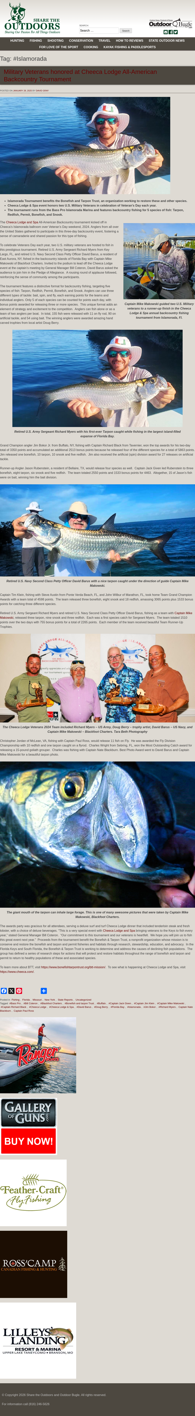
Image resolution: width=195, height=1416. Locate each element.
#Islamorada (134, 1007)
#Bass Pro (15, 1003)
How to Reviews (129, 40)
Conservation (81, 40)
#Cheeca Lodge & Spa (61, 1007)
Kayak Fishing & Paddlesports (130, 47)
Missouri (37, 999)
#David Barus (84, 1007)
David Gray (42, 90)
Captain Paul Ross (24, 1010)
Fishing (36, 40)
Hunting (17, 40)
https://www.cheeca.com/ (17, 971)
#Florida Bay (117, 1007)
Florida (26, 999)
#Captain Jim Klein (144, 1003)
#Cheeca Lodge (37, 1007)
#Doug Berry (101, 1007)
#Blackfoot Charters (51, 1003)
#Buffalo (101, 1003)
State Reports (65, 999)
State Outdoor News (167, 40)
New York (50, 999)
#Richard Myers (167, 1007)
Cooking (91, 47)
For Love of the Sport (58, 47)
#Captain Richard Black (13, 1007)
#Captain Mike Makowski (170, 1003)
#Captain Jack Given (120, 1003)
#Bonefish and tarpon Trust (79, 1003)
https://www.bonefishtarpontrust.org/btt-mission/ (73, 967)
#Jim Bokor (150, 1007)
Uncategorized (83, 999)
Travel (105, 40)
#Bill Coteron (31, 1003)
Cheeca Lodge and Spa (22, 222)
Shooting (55, 40)
